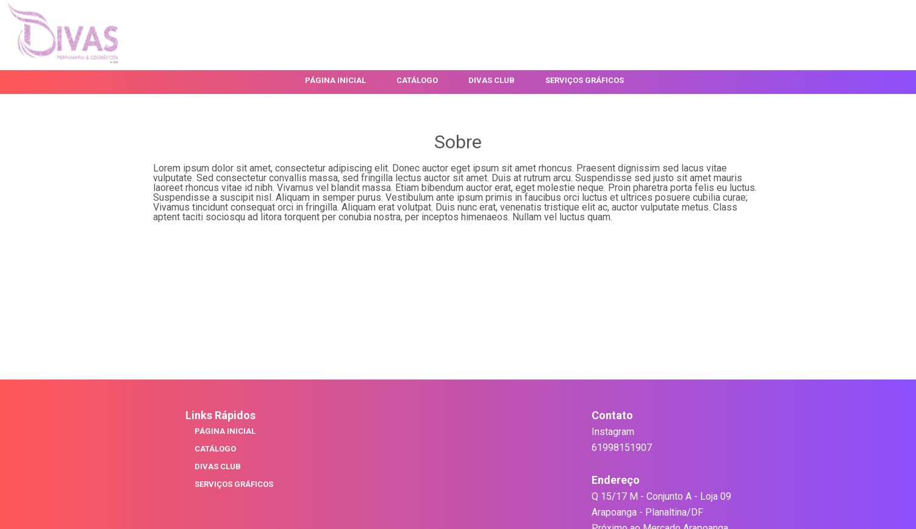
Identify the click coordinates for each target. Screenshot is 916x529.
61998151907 (622, 448)
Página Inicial (335, 80)
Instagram (613, 432)
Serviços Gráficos (584, 80)
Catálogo (417, 80)
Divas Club (491, 80)
